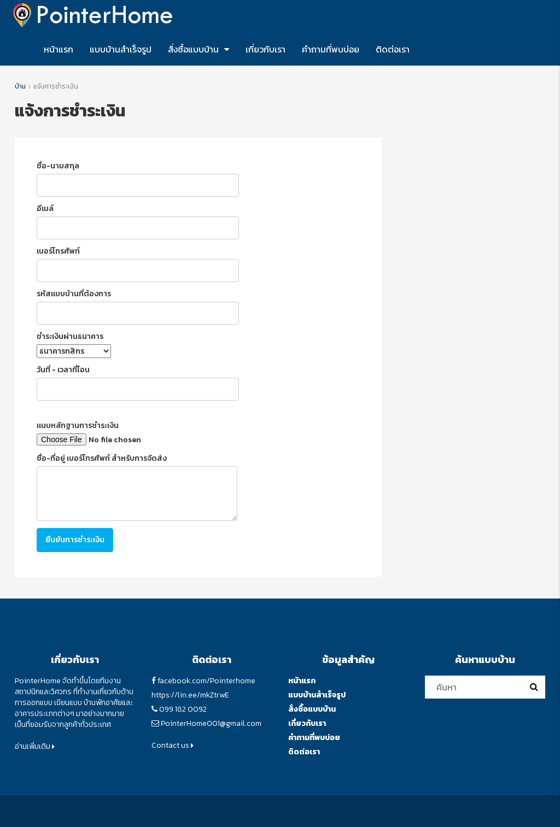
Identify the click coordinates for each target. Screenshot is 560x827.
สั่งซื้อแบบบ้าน (193, 49)
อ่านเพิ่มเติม (35, 746)
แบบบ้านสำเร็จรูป (120, 49)
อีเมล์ (138, 221)
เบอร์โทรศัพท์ (138, 263)
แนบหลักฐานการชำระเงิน (130, 433)
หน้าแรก (58, 49)
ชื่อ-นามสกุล (138, 178)
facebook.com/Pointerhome (206, 681)
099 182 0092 (183, 709)
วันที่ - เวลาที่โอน (138, 382)
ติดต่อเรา (393, 49)
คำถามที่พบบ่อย (330, 49)
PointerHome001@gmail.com (211, 723)
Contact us (172, 745)
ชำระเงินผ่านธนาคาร (74, 344)
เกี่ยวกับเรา (265, 49)
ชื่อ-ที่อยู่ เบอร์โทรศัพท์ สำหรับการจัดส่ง (137, 487)
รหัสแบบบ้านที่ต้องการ (138, 306)
